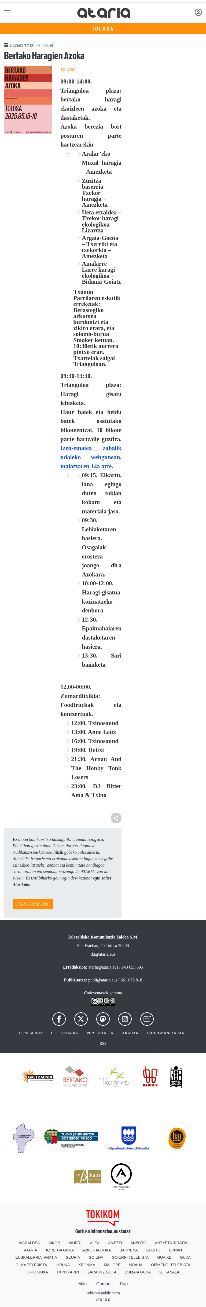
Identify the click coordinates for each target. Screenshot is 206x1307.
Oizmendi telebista (170, 1265)
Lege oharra (64, 1033)
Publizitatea (100, 1033)
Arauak (130, 1033)
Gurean (103, 1284)
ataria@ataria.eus (103, 967)
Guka (185, 1257)
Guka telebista (31, 1265)
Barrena (129, 1250)
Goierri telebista (130, 1257)
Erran (175, 1250)
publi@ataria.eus (102, 980)
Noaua (135, 1265)
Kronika (86, 1265)
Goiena (96, 1257)
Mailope (112, 1265)
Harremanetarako (167, 1033)
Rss (103, 1043)
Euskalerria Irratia (36, 1257)
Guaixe (164, 1257)
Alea (95, 1243)
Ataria (30, 1250)
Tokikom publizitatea (103, 1293)
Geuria (73, 1257)
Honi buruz (30, 1033)
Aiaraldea (29, 1243)
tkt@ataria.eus (103, 954)
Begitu (153, 1250)
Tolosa (103, 28)
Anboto (138, 1243)
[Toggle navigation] (7, 12)
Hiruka (63, 1265)
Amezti (115, 1243)
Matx (83, 1284)
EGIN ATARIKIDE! (33, 904)
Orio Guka (37, 1272)
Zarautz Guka (101, 1272)
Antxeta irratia (171, 1243)
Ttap (123, 1284)
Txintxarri (68, 1272)
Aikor (54, 1243)
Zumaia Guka (138, 1272)
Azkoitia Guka (96, 1250)
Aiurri (75, 1243)
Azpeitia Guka (60, 1250)
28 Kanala (169, 1272)
